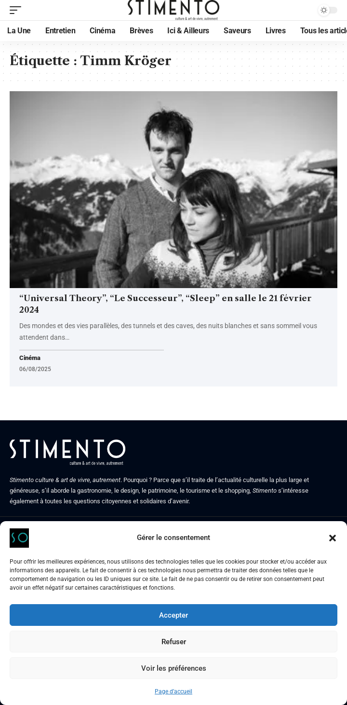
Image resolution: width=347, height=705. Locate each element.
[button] (332, 538)
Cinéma (29, 358)
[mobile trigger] (18, 10)
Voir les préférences (173, 668)
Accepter (173, 615)
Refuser (173, 641)
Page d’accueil (173, 691)
